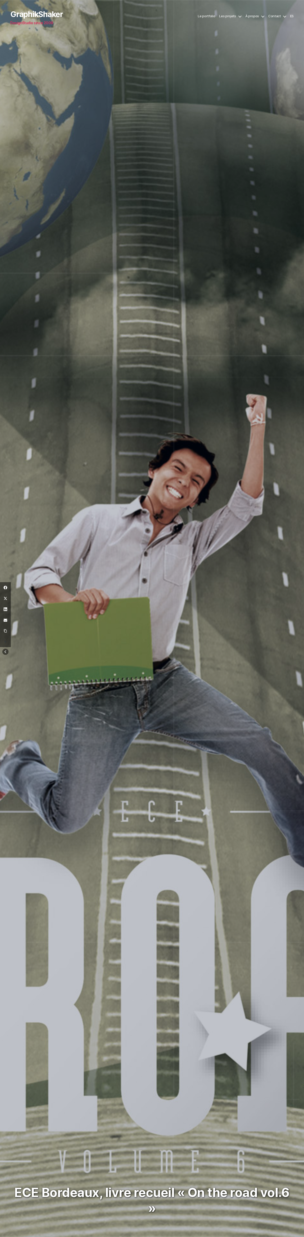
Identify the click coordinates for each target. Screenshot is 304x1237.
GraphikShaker (36, 14)
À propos (252, 16)
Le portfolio (206, 16)
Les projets (227, 16)
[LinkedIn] (5, 609)
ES (292, 16)
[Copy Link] (5, 630)
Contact (274, 16)
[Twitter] (5, 598)
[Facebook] (5, 587)
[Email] (5, 620)
